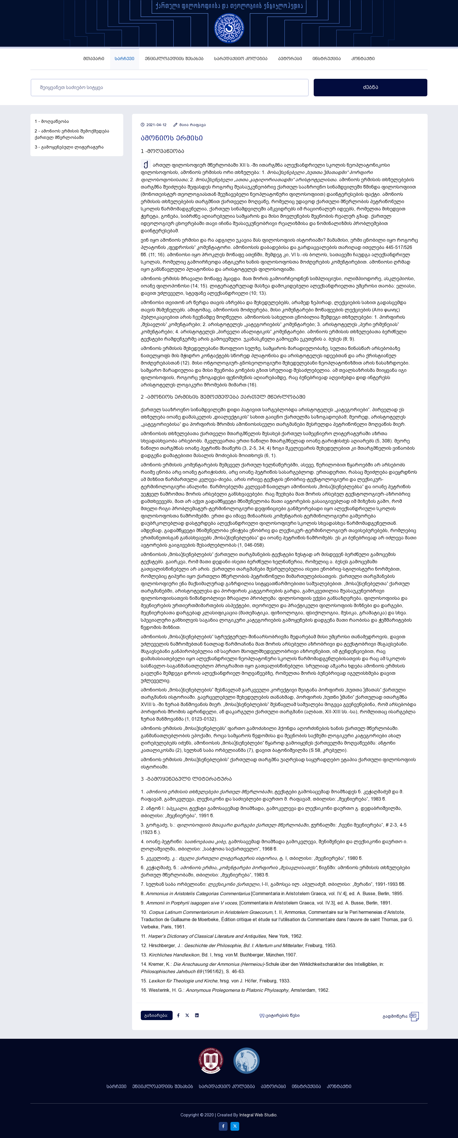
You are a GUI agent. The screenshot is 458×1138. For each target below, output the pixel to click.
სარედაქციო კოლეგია (241, 58)
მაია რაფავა (190, 125)
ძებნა (370, 87)
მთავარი (93, 58)
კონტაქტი (363, 58)
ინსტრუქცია (327, 58)
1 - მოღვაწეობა (52, 121)
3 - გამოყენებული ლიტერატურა (69, 147)
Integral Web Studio (258, 1115)
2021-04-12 (153, 125)
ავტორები (290, 58)
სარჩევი (124, 58)
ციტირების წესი (280, 1015)
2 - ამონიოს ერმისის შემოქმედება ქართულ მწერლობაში (72, 134)
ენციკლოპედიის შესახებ (174, 58)
